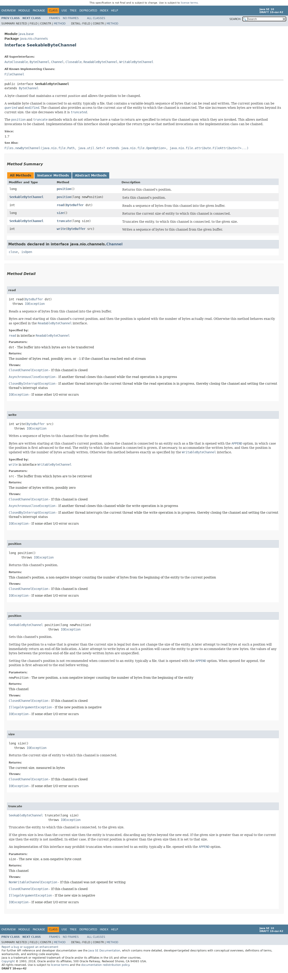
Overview (8, 10)
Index (104, 10)
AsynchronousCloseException (32, 377)
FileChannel (14, 74)
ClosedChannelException (28, 370)
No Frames (71, 18)
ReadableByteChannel (100, 62)
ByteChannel (39, 62)
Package (39, 10)
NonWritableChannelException (33, 882)
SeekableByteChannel (26, 197)
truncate (64, 221)
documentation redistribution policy (105, 964)
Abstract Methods (91, 175)
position (64, 189)
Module (24, 10)
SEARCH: (235, 19)
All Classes (96, 18)
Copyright (8, 961)
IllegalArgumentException (30, 707)
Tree (73, 10)
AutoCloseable (16, 62)
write (61, 229)
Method (59, 23)
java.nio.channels (34, 38)
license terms (189, 2)
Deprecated (88, 10)
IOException (35, 303)
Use (64, 10)
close (13, 252)
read (60, 205)
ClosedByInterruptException (32, 383)
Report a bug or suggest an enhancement (30, 947)
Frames (54, 18)
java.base (26, 34)
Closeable (73, 62)
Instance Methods (53, 175)
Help (114, 10)
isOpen (26, 252)
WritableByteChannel (136, 62)
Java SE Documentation (104, 950)
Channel (57, 62)
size (60, 213)
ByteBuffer (75, 205)
